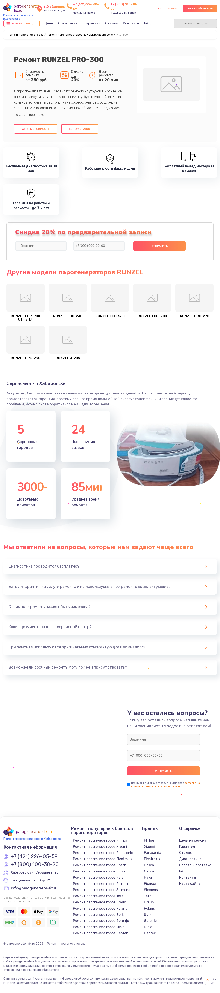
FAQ (147, 23)
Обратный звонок (200, 8)
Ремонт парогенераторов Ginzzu (100, 871)
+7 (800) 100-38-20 (35, 864)
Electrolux (152, 859)
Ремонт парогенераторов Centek (100, 933)
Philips (149, 840)
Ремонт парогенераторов (26, 34)
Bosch (149, 865)
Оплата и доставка (195, 865)
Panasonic (152, 853)
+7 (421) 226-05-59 (34, 856)
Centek (150, 933)
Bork (147, 914)
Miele (148, 927)
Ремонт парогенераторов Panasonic (103, 853)
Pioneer (150, 883)
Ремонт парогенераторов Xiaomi (100, 847)
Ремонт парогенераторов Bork (98, 915)
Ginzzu (149, 871)
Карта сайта (189, 883)
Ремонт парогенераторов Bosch (99, 865)
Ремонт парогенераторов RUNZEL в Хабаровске (80, 34)
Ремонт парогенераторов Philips (100, 840)
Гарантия (92, 23)
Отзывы (111, 23)
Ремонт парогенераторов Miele (98, 927)
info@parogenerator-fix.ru (34, 888)
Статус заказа (166, 8)
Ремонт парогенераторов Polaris (100, 908)
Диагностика (190, 859)
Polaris (149, 908)
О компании (68, 23)
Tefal (148, 896)
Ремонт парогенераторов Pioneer (101, 884)
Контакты (131, 23)
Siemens (151, 890)
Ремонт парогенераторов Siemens (101, 890)
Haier (148, 877)
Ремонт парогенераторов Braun (99, 902)
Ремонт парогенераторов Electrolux (103, 859)
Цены (48, 23)
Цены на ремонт (192, 840)
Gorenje (150, 921)
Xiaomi (149, 847)
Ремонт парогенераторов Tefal (98, 896)
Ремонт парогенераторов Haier (99, 877)
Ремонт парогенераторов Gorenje (101, 921)
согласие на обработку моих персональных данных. (165, 784)
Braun (149, 902)
